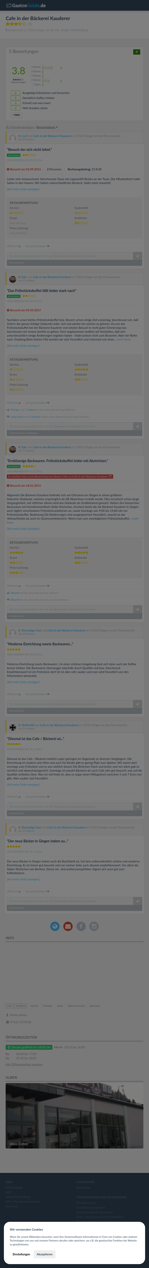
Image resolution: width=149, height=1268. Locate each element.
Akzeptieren (44, 1254)
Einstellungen (21, 1254)
